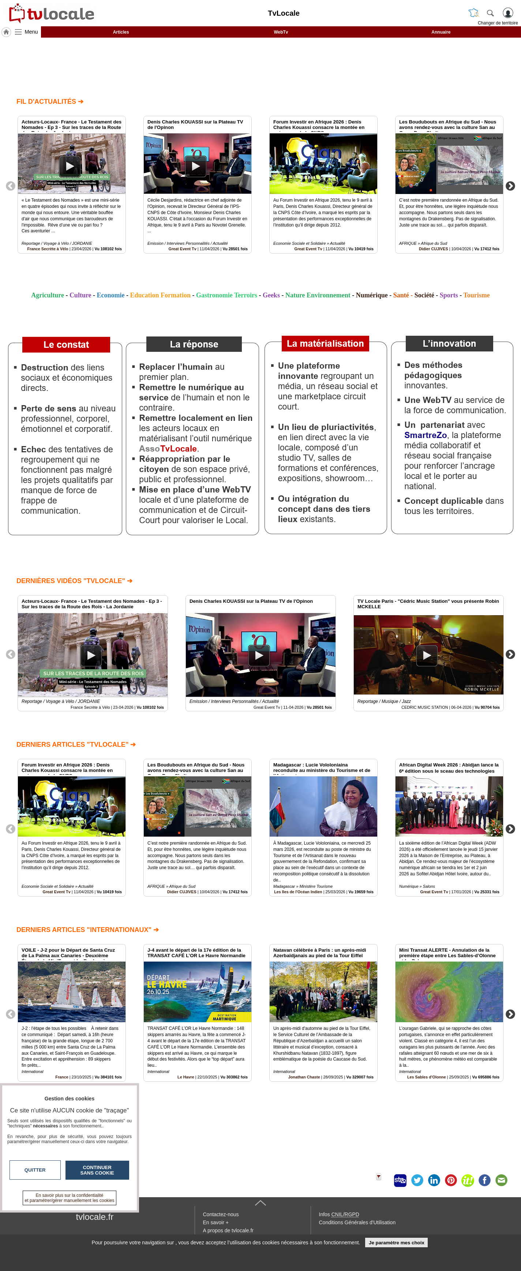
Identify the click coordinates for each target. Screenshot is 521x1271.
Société (424, 295)
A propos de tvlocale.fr (228, 1230)
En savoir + (216, 1222)
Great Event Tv (182, 249)
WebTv (281, 32)
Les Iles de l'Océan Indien (298, 892)
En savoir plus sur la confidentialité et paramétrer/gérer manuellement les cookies (70, 1198)
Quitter (35, 1170)
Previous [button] (10, 185)
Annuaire (440, 32)
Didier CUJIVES (433, 249)
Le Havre (185, 1077)
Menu (31, 32)
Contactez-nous (221, 1214)
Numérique (372, 295)
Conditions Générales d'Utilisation (357, 1222)
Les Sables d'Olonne (426, 1077)
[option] (72, 185)
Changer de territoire (498, 23)
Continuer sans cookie (97, 1170)
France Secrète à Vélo (47, 249)
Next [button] (510, 185)
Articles (121, 32)
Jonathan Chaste (304, 1077)
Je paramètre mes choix (396, 1242)
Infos (339, 1214)
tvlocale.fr (95, 1217)
